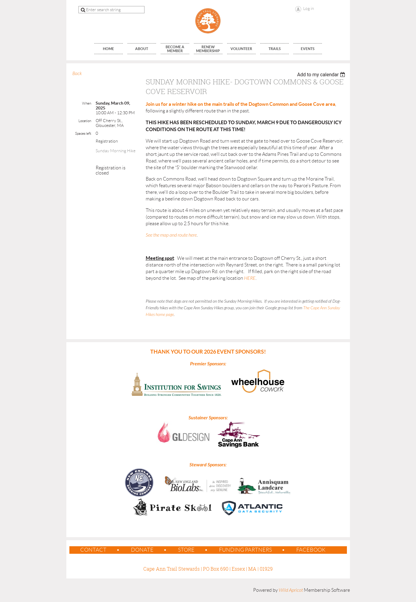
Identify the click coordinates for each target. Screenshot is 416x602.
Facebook (310, 550)
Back (77, 73)
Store (186, 550)
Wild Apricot (291, 590)
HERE (250, 278)
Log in (308, 8)
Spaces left (83, 133)
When (86, 103)
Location (84, 121)
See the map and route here (171, 235)
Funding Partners (245, 550)
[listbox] (322, 74)
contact (93, 550)
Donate (142, 550)
